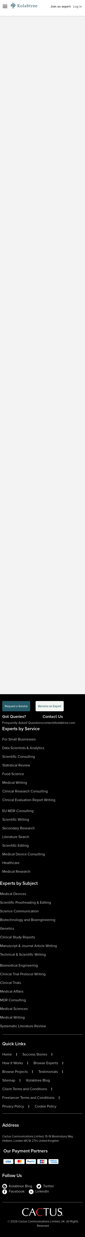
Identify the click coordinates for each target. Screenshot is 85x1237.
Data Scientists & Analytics (23, 747)
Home (7, 1054)
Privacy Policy (13, 1106)
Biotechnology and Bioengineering (27, 919)
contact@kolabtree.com (59, 722)
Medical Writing (14, 782)
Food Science (13, 773)
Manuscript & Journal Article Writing (28, 945)
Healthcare (10, 862)
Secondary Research (18, 828)
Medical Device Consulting (23, 854)
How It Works (12, 1063)
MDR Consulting (13, 1000)
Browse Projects (15, 1071)
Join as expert (60, 6)
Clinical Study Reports (17, 937)
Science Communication (19, 911)
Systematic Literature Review (23, 1026)
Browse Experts (46, 1063)
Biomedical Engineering (19, 965)
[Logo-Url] (23, 5)
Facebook (13, 1191)
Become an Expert (49, 706)
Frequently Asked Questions (22, 722)
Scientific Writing (15, 819)
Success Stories (34, 1054)
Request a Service (16, 706)
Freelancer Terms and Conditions (28, 1097)
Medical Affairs (11, 991)
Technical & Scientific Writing (23, 954)
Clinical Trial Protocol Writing (23, 974)
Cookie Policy (45, 1106)
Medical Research (16, 871)
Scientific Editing (15, 845)
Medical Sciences (14, 1008)
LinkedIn (39, 1191)
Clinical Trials (10, 982)
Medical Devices (13, 893)
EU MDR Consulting (18, 810)
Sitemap (8, 1080)
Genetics (7, 928)
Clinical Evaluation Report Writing (28, 799)
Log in (77, 6)
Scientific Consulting (18, 756)
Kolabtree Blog (38, 1080)
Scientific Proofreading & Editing (25, 902)
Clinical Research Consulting (25, 791)
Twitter (45, 1186)
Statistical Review (16, 765)
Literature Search (15, 836)
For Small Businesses (19, 739)
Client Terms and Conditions (24, 1089)
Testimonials (48, 1071)
